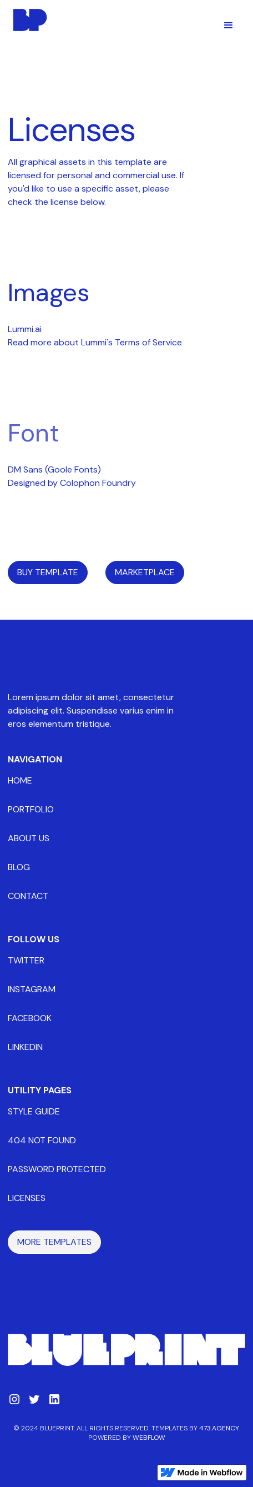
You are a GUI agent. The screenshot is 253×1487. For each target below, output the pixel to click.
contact (28, 896)
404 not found (42, 1140)
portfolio (31, 809)
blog (19, 867)
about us (28, 838)
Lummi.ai (25, 329)
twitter (26, 960)
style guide (34, 1111)
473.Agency (219, 1428)
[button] (228, 25)
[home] (28, 20)
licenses (26, 1198)
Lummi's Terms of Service (131, 342)
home (20, 780)
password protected (57, 1169)
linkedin (25, 1047)
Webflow (149, 1437)
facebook (30, 1018)
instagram (31, 989)
